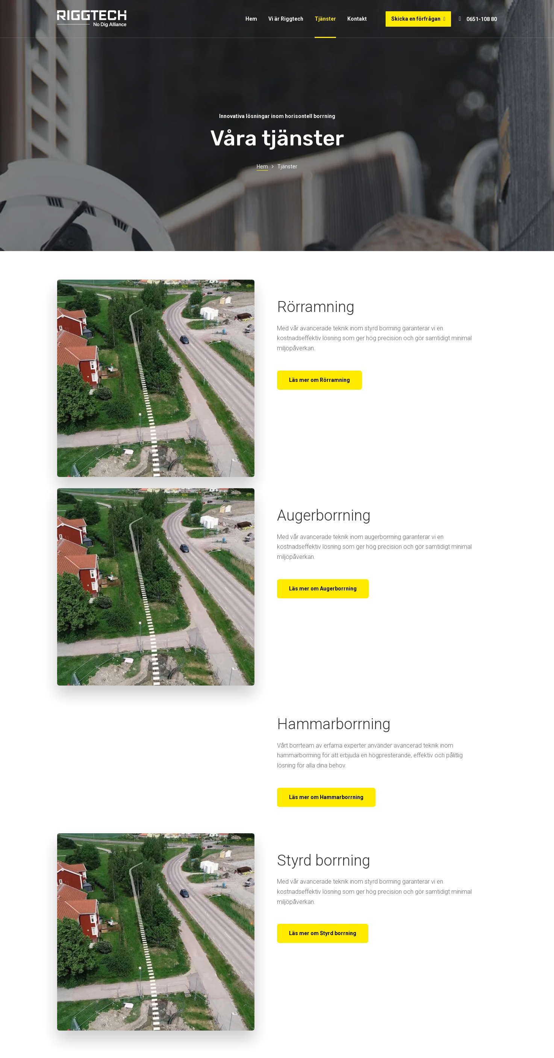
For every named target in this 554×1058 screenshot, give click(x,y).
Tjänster (325, 19)
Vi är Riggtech (285, 19)
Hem (251, 19)
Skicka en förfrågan (418, 19)
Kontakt (357, 19)
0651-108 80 (481, 19)
